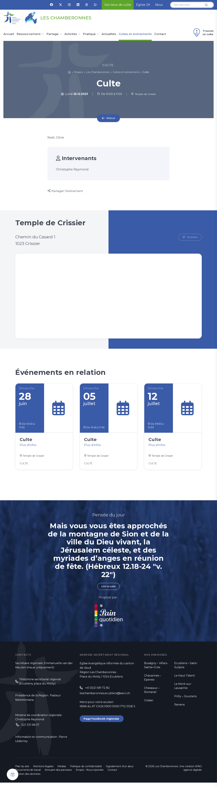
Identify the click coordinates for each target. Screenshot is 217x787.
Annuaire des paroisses (58, 774)
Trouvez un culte (203, 32)
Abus (159, 5)
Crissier (148, 703)
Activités (70, 34)
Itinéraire (192, 237)
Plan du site (22, 770)
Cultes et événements (135, 34)
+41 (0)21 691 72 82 (97, 690)
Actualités (109, 34)
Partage (52, 34)
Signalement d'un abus (119, 770)
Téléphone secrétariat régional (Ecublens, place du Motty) (40, 685)
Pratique (89, 34)
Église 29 (143, 5)
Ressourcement (29, 34)
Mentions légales (43, 770)
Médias (61, 770)
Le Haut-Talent (184, 678)
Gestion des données (27, 778)
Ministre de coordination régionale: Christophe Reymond (38, 721)
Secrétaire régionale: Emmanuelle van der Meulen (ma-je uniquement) (44, 668)
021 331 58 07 (30, 728)
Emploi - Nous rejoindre (90, 774)
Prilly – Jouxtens (185, 699)
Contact (160, 34)
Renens (179, 707)
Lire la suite (108, 589)
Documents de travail (28, 774)
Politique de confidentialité (86, 770)
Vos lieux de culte (117, 5)
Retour (111, 118)
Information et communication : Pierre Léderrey (41, 743)
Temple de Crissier (143, 94)
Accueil (8, 34)
